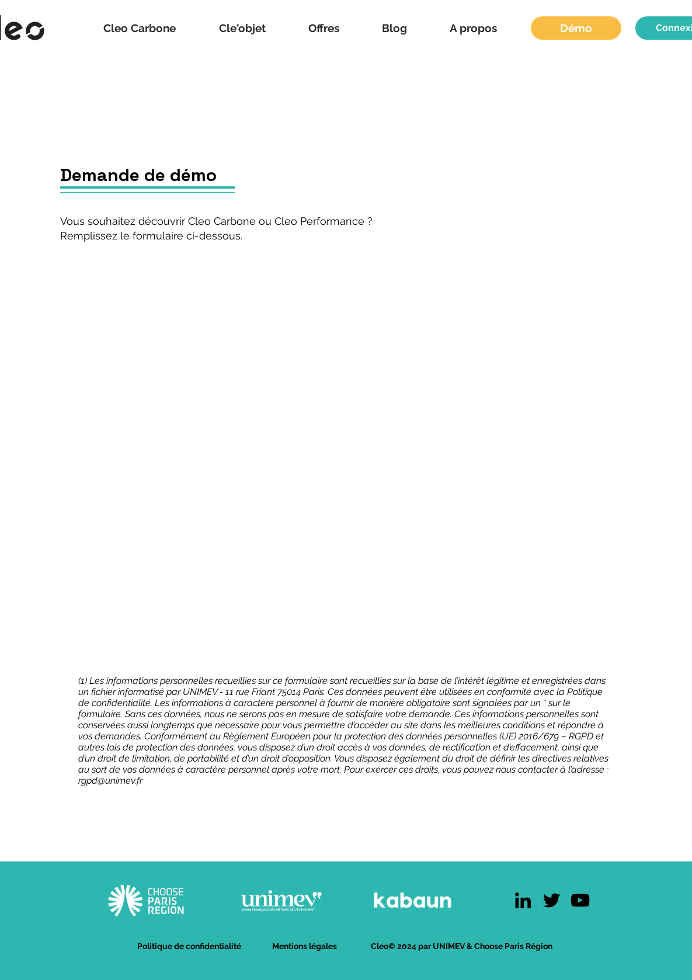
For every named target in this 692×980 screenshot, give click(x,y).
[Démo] (576, 28)
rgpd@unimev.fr (110, 780)
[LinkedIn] (523, 900)
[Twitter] (551, 900)
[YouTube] (580, 900)
